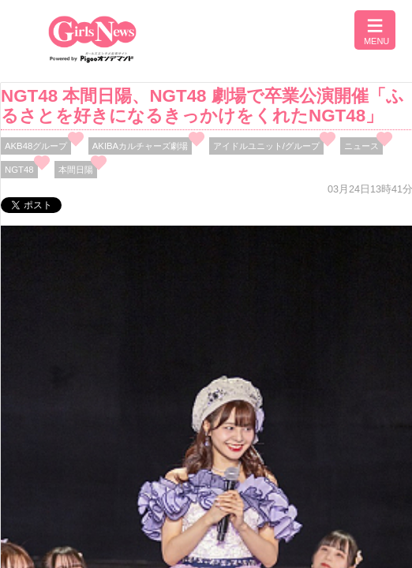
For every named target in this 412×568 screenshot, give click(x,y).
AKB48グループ (36, 146)
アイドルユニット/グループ (266, 146)
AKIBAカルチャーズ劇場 (140, 146)
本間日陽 (75, 169)
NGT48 (19, 169)
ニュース (361, 146)
